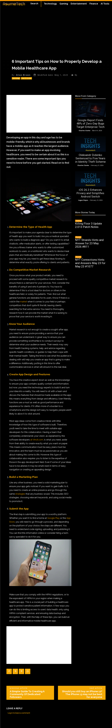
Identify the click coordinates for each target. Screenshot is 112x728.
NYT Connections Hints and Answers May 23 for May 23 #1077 (90, 263)
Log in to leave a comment (19, 713)
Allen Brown (23, 75)
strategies (20, 493)
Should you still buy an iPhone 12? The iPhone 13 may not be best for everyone (82, 694)
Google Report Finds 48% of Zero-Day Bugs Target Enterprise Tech (90, 124)
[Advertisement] (38, 114)
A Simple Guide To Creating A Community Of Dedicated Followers (27, 694)
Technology (16, 78)
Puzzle (78, 237)
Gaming (78, 221)
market (23, 301)
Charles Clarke (84, 130)
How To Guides (26, 78)
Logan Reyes (83, 200)
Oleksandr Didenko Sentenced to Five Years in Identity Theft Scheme (90, 158)
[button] (34, 4)
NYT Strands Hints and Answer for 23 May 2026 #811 (89, 243)
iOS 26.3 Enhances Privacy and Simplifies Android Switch (90, 193)
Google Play (53, 518)
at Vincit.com (36, 439)
